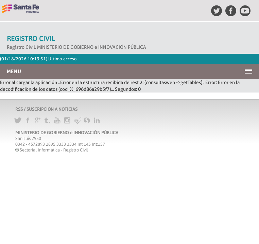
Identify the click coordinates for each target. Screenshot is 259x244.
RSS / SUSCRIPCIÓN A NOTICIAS (46, 109)
